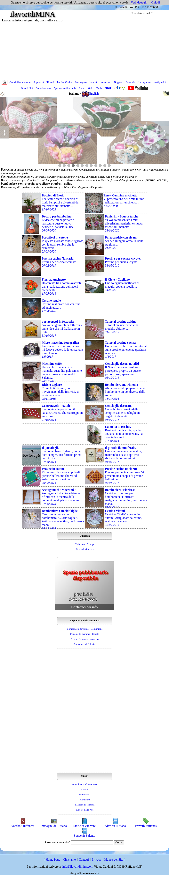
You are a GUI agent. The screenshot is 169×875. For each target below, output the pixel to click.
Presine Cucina (64, 82)
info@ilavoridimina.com (77, 866)
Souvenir (130, 82)
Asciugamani (144, 82)
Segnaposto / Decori (43, 82)
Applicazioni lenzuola (64, 88)
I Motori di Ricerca (84, 804)
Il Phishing (84, 794)
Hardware (85, 799)
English (90, 93)
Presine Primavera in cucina (84, 638)
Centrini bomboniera (19, 82)
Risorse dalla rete (84, 809)
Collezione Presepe (84, 544)
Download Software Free (85, 784)
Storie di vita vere (85, 549)
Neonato (94, 82)
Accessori (106, 82)
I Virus (84, 789)
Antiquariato (160, 82)
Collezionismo (43, 88)
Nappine (118, 82)
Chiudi (155, 2)
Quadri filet (27, 88)
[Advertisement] (84, 50)
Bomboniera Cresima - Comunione (84, 628)
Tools (99, 88)
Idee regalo (81, 82)
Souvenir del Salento (84, 644)
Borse (82, 88)
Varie (90, 88)
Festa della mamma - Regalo (84, 633)
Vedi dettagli (139, 2)
